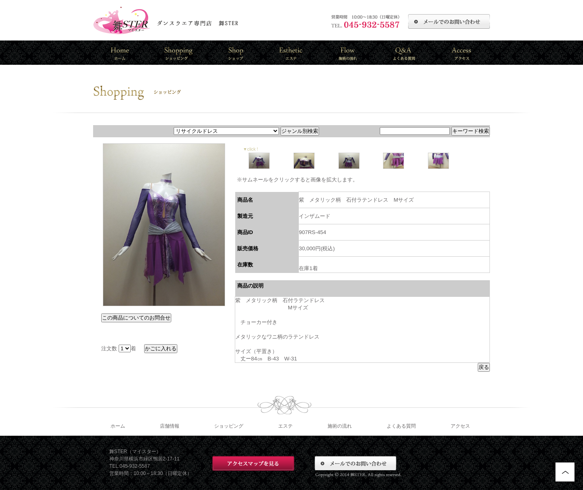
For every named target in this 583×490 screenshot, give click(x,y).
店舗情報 (169, 426)
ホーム (118, 426)
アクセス (460, 426)
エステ (285, 426)
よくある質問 (401, 426)
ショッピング (228, 426)
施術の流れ (340, 426)
